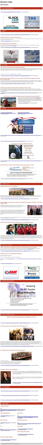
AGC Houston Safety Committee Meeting (8, 43)
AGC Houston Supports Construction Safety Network (10, 37)
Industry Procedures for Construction (23, 258)
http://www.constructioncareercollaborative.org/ (8, 429)
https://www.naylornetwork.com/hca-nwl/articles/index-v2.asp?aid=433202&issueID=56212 (25, 113)
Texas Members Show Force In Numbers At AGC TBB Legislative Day (14, 326)
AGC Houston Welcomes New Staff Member (9, 369)
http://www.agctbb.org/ (6, 415)
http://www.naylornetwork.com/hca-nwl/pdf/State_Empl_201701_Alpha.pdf (13, 83)
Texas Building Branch (5, 413)
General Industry (31, 258)
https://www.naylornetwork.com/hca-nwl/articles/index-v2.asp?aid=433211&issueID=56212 (16, 34)
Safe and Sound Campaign (31, 248)
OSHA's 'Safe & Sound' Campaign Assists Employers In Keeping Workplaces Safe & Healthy (18, 247)
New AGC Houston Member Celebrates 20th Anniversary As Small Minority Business (17, 222)
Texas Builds (37, 98)
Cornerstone (20, 426)
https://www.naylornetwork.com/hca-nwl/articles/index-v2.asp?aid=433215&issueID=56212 (16, 395)
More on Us (19, 413)
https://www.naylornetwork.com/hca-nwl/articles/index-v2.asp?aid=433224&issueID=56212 (16, 198)
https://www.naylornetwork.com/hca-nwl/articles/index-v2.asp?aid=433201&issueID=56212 (8, 113)
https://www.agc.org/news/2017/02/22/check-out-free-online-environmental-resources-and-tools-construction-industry (19, 92)
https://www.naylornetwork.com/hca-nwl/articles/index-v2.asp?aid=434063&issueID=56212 (16, 219)
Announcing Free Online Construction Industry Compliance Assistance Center (15, 87)
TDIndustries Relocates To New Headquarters (9, 186)
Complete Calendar (4, 406)
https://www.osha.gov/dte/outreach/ (7, 263)
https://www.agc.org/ (5, 422)
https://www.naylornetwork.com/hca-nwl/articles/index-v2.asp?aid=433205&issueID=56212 (13, 141)
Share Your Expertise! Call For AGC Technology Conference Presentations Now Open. (17, 164)
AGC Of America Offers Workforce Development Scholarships (12, 67)
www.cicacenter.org (3, 91)
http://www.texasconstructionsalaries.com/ (26, 434)
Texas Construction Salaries (6, 437)
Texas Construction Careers (23, 431)
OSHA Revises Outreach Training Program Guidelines (11, 253)
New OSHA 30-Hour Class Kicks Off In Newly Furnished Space (12, 350)
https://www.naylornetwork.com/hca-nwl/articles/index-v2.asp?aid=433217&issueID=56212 (16, 309)
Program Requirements (10, 258)
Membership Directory (22, 420)
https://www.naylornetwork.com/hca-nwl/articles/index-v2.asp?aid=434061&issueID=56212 (16, 75)
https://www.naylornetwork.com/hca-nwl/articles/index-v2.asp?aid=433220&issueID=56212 (16, 365)
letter (39, 81)
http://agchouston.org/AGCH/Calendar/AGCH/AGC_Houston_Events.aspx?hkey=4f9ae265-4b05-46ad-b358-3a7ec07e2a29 (12, 410)
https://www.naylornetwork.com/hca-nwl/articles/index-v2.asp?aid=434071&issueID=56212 (16, 240)
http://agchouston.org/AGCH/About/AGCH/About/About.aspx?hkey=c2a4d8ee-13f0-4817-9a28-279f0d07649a (27, 417)
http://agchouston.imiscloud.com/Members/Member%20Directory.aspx (29, 423)
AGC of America (3, 420)
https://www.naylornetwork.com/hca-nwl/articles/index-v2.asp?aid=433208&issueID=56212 (13, 178)
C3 (1, 426)
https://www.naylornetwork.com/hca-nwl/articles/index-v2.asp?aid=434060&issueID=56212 (28, 382)
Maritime (35, 258)
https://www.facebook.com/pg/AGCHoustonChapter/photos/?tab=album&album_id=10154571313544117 (18, 346)
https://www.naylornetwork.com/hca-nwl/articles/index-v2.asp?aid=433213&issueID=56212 (16, 47)
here (12, 74)
